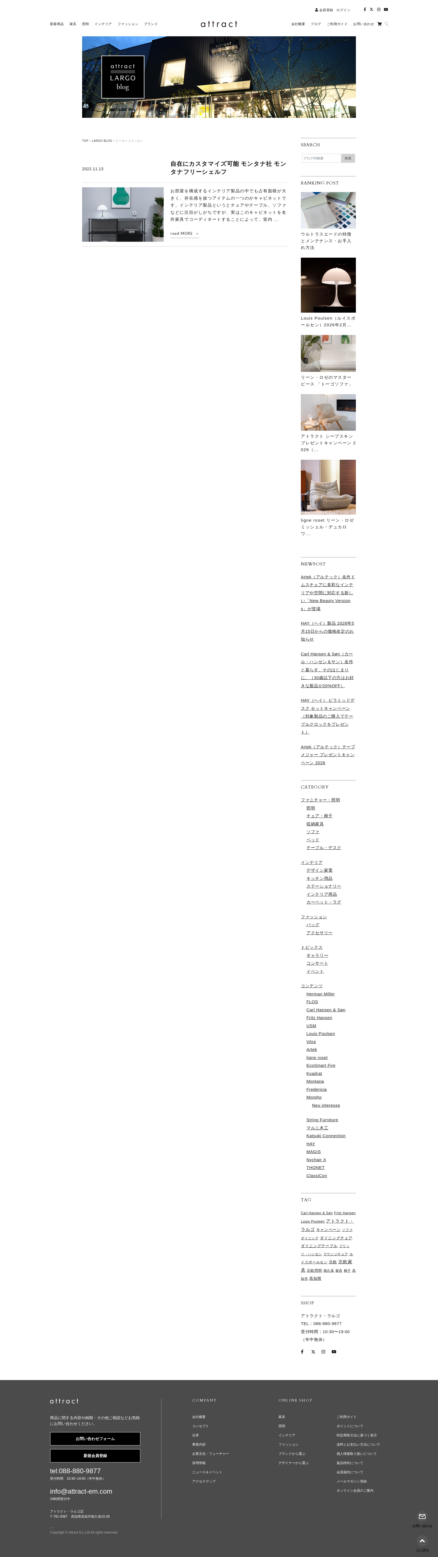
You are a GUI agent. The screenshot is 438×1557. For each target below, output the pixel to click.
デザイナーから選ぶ (293, 1463)
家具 (281, 1417)
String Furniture (322, 1119)
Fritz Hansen (319, 1017)
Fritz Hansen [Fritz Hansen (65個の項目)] (345, 1213)
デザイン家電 (319, 870)
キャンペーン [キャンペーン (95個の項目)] (328, 1230)
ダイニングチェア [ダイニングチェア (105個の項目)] (336, 1238)
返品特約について (350, 1463)
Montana (315, 1081)
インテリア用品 (321, 894)
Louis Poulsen (320, 1033)
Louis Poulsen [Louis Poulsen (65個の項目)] (313, 1221)
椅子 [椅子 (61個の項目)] (347, 1271)
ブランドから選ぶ (291, 1454)
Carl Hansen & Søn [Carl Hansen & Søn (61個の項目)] (317, 1213)
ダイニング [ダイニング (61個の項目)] (309, 1238)
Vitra (311, 1041)
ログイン (343, 10)
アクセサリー (319, 932)
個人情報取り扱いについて (357, 1454)
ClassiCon (316, 1175)
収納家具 (315, 823)
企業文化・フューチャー (210, 1454)
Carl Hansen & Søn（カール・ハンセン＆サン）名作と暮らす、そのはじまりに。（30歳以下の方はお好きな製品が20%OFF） (327, 669)
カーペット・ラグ (323, 902)
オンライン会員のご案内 (355, 1491)
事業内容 (199, 1444)
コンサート (317, 963)
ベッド (313, 839)
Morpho (314, 1097)
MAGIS (313, 1151)
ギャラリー (317, 955)
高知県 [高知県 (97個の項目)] (315, 1278)
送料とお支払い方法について (358, 1444)
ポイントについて (350, 1426)
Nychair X (316, 1159)
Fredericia (316, 1089)
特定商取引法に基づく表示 (357, 1435)
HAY (310, 1143)
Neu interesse (326, 1105)
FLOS (312, 1001)
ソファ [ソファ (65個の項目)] (347, 1230)
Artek (311, 1049)
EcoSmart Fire (320, 1065)
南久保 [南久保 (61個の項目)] (328, 1271)
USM (311, 1025)
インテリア (312, 862)
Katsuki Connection (326, 1135)
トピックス (312, 947)
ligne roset (317, 1057)
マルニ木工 (317, 1127)
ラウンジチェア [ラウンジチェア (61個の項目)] (335, 1254)
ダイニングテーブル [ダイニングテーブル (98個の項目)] (319, 1246)
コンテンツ (312, 985)
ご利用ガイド (347, 1417)
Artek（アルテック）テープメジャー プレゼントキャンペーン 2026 (328, 754)
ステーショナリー (323, 886)
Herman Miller (320, 993)
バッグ (313, 924)
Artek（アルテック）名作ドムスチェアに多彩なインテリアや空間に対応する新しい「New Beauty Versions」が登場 (328, 592)
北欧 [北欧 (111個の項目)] (333, 1262)
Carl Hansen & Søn (326, 1009)
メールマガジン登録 (352, 1481)
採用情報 (199, 1463)
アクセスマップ (204, 1481)
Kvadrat (314, 1073)
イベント (315, 971)
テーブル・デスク (323, 847)
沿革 (195, 1435)
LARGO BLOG (102, 140)
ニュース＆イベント (207, 1472)
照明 (310, 808)
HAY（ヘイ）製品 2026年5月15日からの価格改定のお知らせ (327, 631)
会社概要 (199, 1417)
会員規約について (350, 1472)
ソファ (313, 831)
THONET (315, 1167)
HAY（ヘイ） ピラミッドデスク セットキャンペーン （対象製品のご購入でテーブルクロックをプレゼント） (328, 716)
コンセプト (200, 1426)
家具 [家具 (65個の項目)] (338, 1271)
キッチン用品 (319, 878)
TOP (85, 140)
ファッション (314, 916)
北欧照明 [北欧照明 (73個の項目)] (314, 1271)
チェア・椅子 (319, 815)
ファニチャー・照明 (320, 799)
